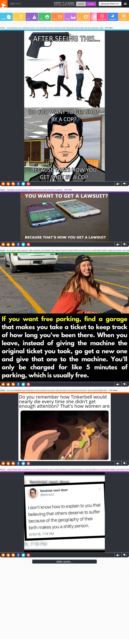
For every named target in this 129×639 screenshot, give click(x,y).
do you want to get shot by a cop (51, 28)
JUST (15, 4)
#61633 (2, 250)
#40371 (2, 190)
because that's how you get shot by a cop (85, 28)
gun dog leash (28, 28)
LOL (44, 17)
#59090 (2, 390)
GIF (83, 17)
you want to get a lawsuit (18, 190)
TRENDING (112, 17)
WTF (18, 17)
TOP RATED (102, 17)
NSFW (70, 17)
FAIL (31, 17)
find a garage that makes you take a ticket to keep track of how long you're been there (68, 250)
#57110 (2, 469)
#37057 (2, 28)
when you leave (115, 250)
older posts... (64, 561)
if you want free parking (17, 250)
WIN (96, 17)
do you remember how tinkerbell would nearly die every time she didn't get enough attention (46, 390)
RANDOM (123, 17)
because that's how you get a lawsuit (46, 190)
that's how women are (97, 390)
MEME (6, 17)
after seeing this (14, 28)
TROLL (57, 17)
